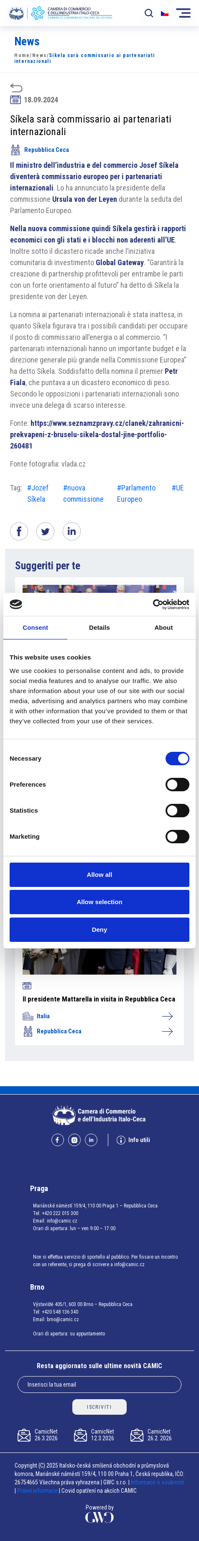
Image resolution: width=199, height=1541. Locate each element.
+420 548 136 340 (60, 1312)
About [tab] (163, 627)
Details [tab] (99, 627)
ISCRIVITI (99, 1407)
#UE (178, 487)
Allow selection (99, 901)
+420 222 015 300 (60, 1213)
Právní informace (37, 1490)
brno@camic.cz (63, 1319)
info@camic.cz (62, 1221)
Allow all (99, 874)
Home (22, 55)
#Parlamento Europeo (136, 493)
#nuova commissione (83, 493)
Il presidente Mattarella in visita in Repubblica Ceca (99, 999)
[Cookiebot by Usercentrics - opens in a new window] (152, 604)
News (39, 55)
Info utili (133, 1140)
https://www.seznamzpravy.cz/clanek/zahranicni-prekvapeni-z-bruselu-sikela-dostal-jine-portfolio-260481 (97, 434)
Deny (99, 929)
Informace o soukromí (157, 1482)
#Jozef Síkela (37, 493)
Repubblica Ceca (39, 149)
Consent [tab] (35, 627)
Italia (97, 1016)
